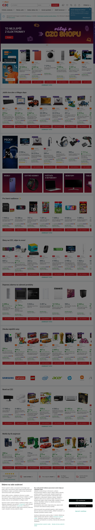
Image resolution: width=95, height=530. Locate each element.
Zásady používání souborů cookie (42, 524)
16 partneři (22, 504)
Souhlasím (80, 500)
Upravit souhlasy (80, 511)
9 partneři (19, 506)
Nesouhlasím (80, 506)
